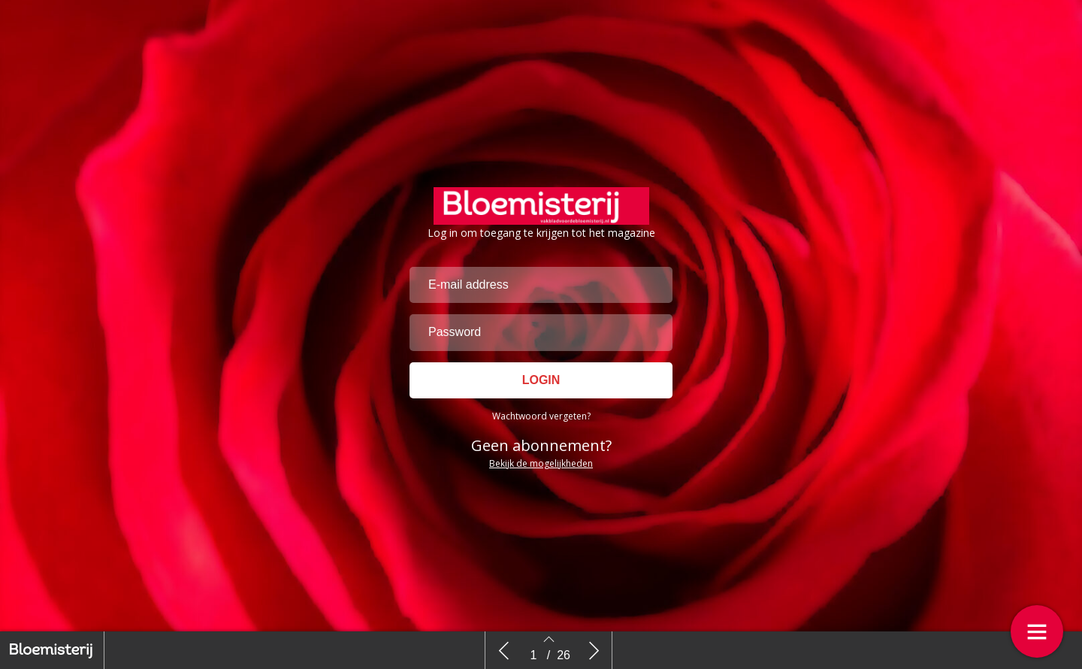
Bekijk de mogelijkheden (541, 463)
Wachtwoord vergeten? (541, 416)
